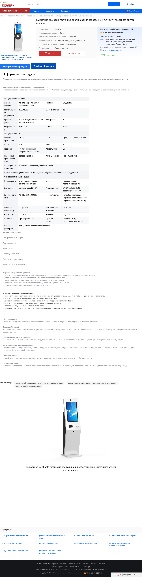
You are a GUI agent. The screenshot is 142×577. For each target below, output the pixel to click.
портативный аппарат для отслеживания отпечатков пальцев (92, 383)
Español (73, 566)
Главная (36, 11)
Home (39, 563)
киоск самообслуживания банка (28, 386)
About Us (63, 563)
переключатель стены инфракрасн (122, 536)
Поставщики (65, 11)
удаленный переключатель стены (17, 551)
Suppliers (55, 563)
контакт (50, 53)
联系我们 (102, 563)
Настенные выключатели (82, 16)
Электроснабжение (63, 16)
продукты (50, 11)
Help (79, 563)
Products (46, 563)
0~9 (105, 569)
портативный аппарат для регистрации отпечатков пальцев (39, 383)
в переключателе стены (13, 543)
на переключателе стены (48, 543)
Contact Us (71, 563)
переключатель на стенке (84, 536)
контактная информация (112, 50)
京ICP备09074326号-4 (93, 573)
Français (53, 566)
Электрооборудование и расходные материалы (35, 16)
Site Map (85, 563)
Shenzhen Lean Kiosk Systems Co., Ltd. (116, 29)
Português (87, 566)
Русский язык (132, 11)
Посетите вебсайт (109, 55)
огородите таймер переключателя (17, 536)
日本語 (80, 566)
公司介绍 (93, 563)
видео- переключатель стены (85, 543)
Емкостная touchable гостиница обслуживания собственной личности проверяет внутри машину (17, 57)
